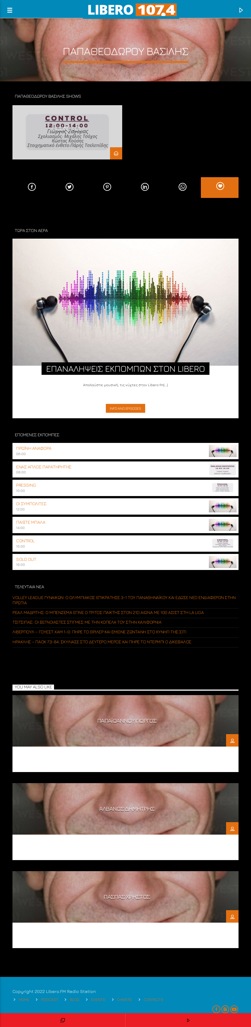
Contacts (153, 999)
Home (24, 999)
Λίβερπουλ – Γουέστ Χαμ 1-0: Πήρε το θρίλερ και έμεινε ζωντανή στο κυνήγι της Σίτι (99, 631)
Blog (75, 999)
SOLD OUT (26, 559)
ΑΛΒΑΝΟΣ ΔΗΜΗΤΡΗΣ (126, 808)
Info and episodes (125, 408)
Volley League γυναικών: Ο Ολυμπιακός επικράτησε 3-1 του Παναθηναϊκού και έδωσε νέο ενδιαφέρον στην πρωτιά (123, 600)
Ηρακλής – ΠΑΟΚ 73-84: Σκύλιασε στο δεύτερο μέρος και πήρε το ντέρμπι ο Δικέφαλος (101, 641)
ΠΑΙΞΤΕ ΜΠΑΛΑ (30, 522)
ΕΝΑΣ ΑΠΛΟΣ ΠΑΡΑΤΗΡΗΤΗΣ (43, 466)
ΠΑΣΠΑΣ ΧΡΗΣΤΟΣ (127, 896)
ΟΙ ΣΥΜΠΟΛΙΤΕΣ (31, 503)
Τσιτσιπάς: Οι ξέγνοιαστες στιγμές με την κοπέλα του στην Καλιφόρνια (86, 622)
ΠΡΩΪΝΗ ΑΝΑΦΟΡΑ (33, 448)
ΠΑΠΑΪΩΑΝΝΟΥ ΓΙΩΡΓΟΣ (127, 720)
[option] (67, 132)
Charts (124, 999)
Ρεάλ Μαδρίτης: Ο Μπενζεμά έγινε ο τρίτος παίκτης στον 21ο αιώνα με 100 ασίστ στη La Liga (108, 612)
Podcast (49, 999)
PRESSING (26, 484)
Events (98, 999)
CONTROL (69, 128)
